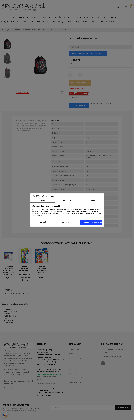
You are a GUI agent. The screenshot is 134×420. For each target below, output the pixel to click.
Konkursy (72, 374)
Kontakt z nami (74, 350)
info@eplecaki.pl (46, 350)
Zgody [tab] (42, 201)
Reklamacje (73, 370)
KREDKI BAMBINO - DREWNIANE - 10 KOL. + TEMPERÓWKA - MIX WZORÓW (25, 271)
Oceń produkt (78, 105)
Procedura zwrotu (75, 382)
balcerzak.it (15, 388)
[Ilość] (75, 75)
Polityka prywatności (76, 378)
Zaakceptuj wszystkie (93, 222)
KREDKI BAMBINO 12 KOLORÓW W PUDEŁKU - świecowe (42, 270)
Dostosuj (67, 222)
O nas (71, 354)
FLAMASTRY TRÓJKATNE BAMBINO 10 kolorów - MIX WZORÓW (8, 270)
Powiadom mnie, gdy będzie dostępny (87, 53)
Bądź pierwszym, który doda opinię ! (16, 293)
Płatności (72, 362)
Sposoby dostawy (75, 358)
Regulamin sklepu (75, 366)
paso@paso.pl (8, 320)
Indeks (71, 97)
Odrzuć (43, 222)
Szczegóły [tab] (67, 201)
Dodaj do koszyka (80, 83)
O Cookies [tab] (92, 201)
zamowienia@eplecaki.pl (112, 357)
